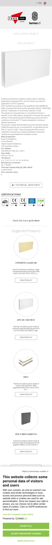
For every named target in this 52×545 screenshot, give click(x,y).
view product (26, 280)
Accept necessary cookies (26, 533)
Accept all (26, 526)
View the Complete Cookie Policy (18, 514)
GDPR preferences (26, 541)
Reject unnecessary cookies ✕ (35, 471)
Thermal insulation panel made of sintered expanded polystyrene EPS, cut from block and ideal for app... (26, 329)
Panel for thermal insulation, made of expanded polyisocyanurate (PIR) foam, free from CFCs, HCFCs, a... (26, 271)
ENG (41, 3)
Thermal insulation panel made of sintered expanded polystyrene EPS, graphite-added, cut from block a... (26, 443)
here (37, 220)
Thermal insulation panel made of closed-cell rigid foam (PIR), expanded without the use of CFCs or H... (26, 387)
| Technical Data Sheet (25, 185)
